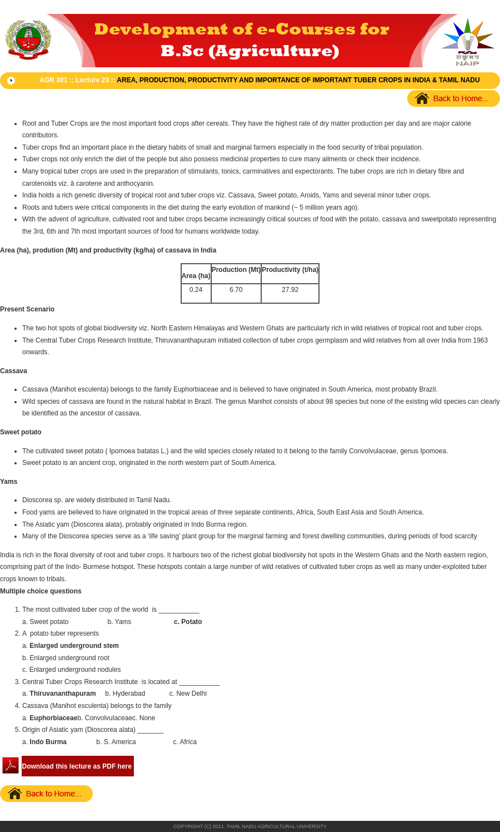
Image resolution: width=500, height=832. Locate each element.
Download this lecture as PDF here (77, 766)
